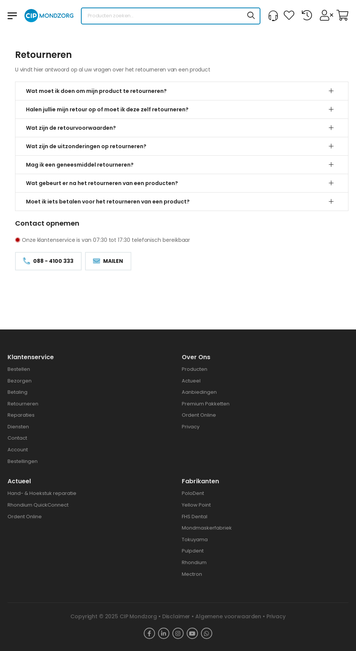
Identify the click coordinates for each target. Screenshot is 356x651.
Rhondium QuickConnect (38, 504)
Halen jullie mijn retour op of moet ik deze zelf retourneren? (107, 109)
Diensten (18, 426)
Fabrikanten (200, 481)
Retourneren (23, 403)
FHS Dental (194, 516)
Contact (17, 438)
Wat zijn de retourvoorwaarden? (71, 128)
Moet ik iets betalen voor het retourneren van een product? (108, 201)
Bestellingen (23, 461)
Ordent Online (199, 415)
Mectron (192, 574)
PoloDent (193, 493)
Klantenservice (31, 357)
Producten (194, 369)
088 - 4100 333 (52, 261)
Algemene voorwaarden (228, 616)
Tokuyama (195, 539)
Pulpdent (193, 550)
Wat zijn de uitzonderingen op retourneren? (86, 146)
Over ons (196, 357)
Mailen (112, 261)
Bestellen (19, 369)
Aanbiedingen (199, 392)
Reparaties (21, 415)
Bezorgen (20, 380)
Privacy (190, 426)
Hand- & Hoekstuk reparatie (42, 493)
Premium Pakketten (206, 403)
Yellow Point (196, 504)
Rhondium (194, 562)
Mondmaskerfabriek (207, 527)
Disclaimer (176, 616)
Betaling (17, 392)
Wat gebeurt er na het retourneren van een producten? (102, 183)
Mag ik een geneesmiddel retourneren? (80, 164)
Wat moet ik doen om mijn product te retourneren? (96, 91)
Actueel (191, 380)
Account (18, 449)
